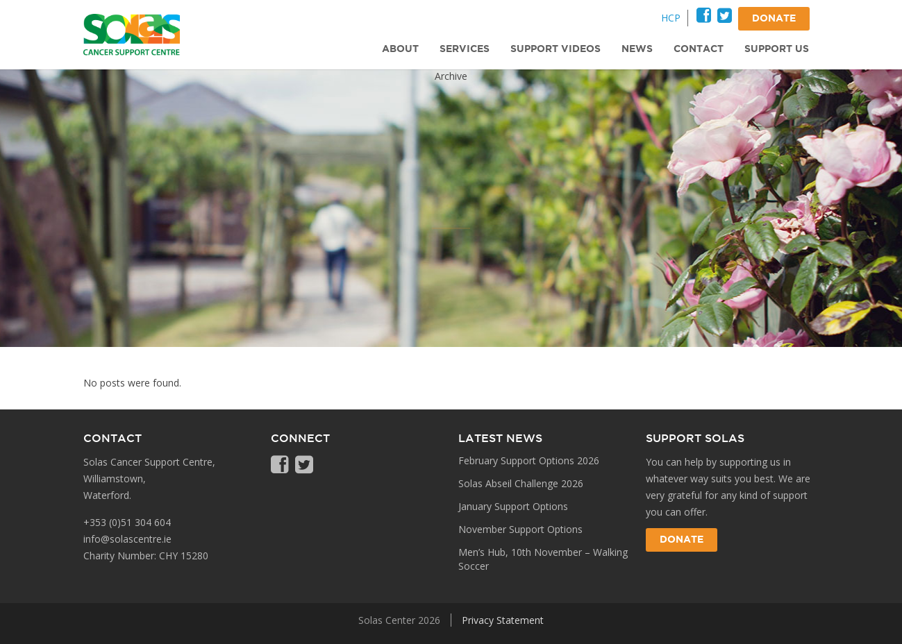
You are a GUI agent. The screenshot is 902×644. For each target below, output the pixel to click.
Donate (681, 540)
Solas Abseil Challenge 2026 (520, 483)
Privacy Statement (503, 620)
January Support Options (513, 506)
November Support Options (520, 529)
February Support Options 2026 (528, 460)
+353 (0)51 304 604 (127, 522)
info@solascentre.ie (127, 538)
